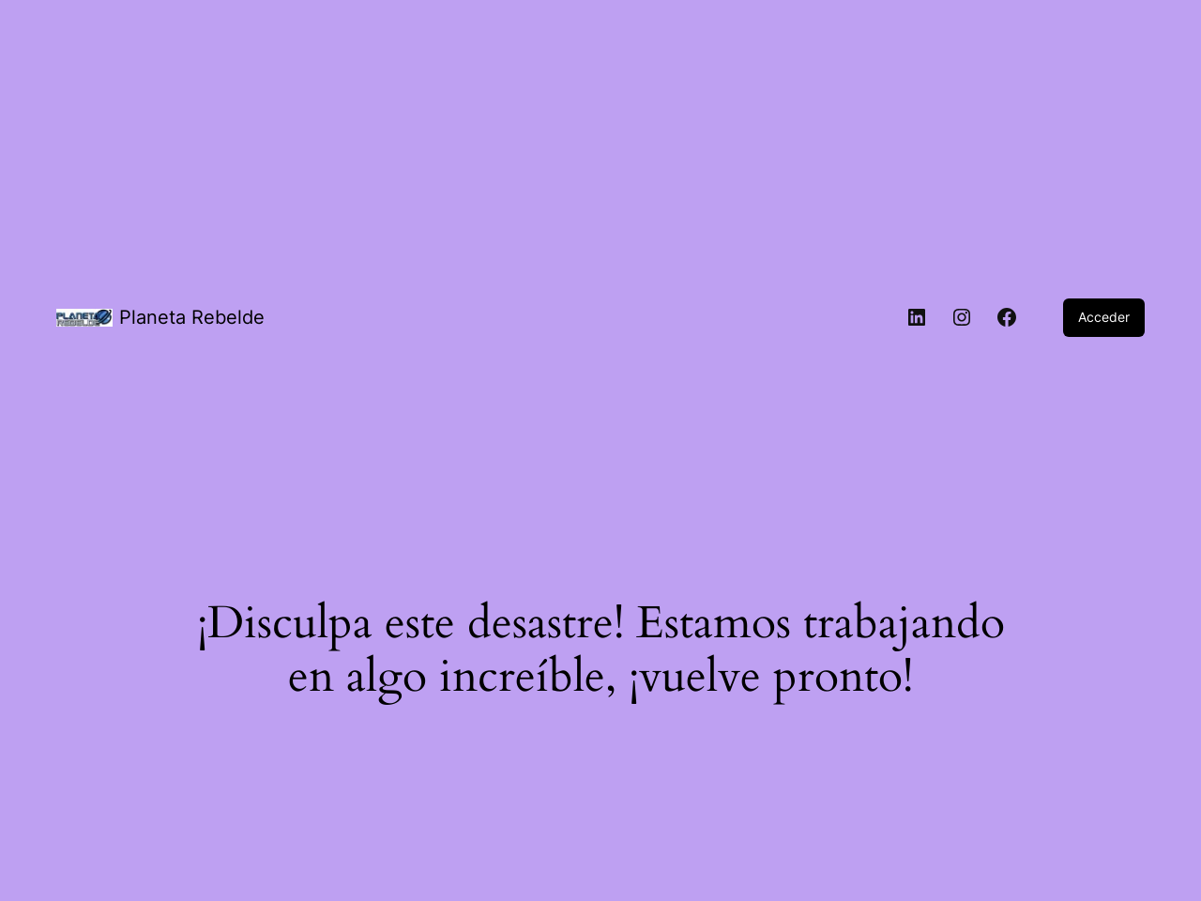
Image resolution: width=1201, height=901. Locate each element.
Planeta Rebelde (192, 317)
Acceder (1104, 317)
